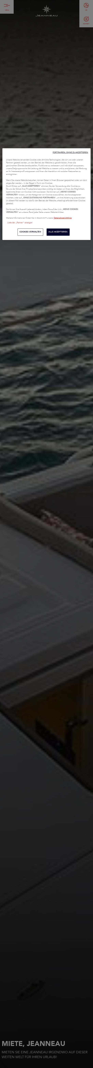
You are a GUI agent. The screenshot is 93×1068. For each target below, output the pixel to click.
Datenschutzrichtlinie (62, 218)
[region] (46, 194)
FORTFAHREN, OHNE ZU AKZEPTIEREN (70, 152)
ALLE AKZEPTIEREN (58, 232)
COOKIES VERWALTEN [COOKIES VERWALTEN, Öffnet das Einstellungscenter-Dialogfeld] (30, 232)
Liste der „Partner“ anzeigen (20, 223)
